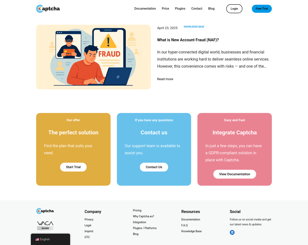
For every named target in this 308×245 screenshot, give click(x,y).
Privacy (88, 219)
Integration (139, 222)
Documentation (190, 219)
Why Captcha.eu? (143, 216)
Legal (87, 225)
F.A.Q (184, 225)
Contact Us (154, 167)
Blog (135, 234)
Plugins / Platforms (145, 228)
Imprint (88, 231)
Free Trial (262, 8)
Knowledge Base (194, 26)
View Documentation (234, 174)
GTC (87, 237)
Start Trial (73, 167)
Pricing (137, 210)
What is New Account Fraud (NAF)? (188, 40)
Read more (165, 79)
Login (234, 8)
